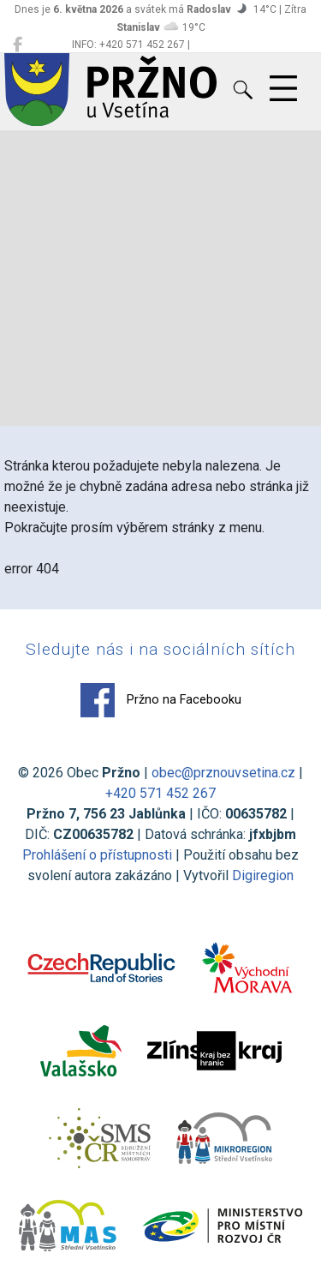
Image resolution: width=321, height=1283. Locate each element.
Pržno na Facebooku (160, 700)
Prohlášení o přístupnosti (97, 855)
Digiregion (263, 875)
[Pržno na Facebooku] (17, 44)
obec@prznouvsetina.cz (223, 772)
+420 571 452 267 (160, 793)
